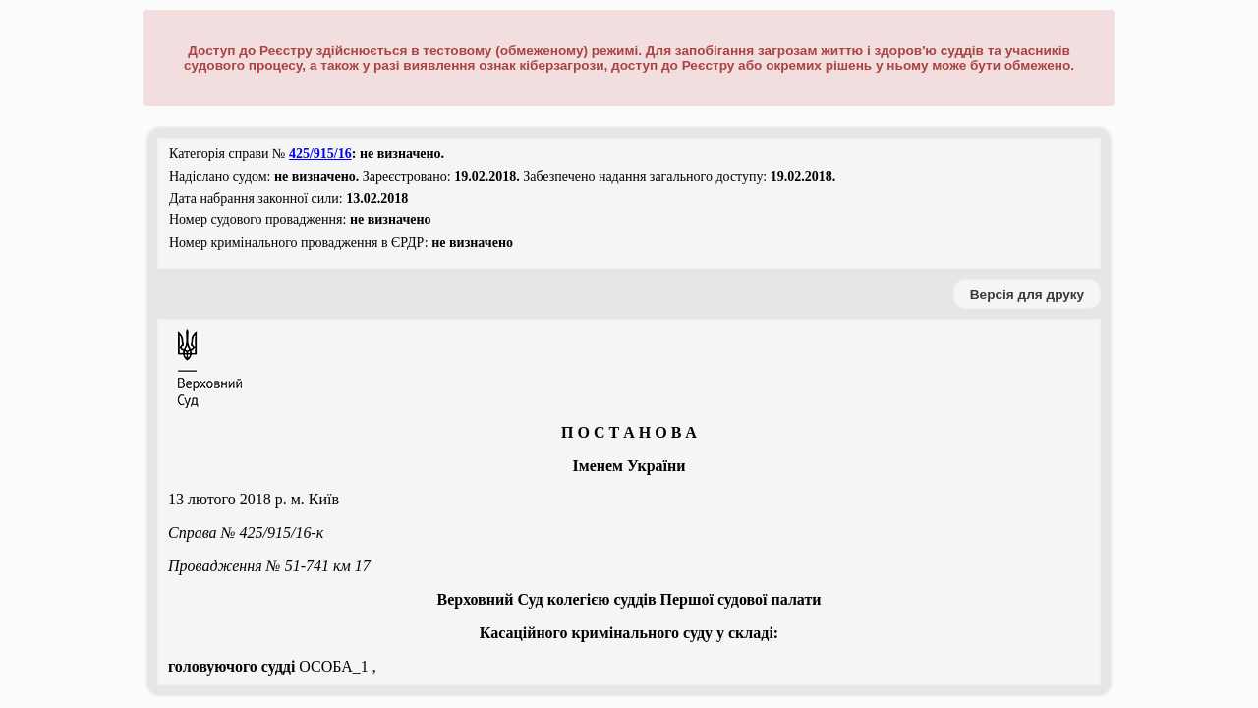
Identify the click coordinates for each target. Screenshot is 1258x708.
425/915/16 (320, 154)
